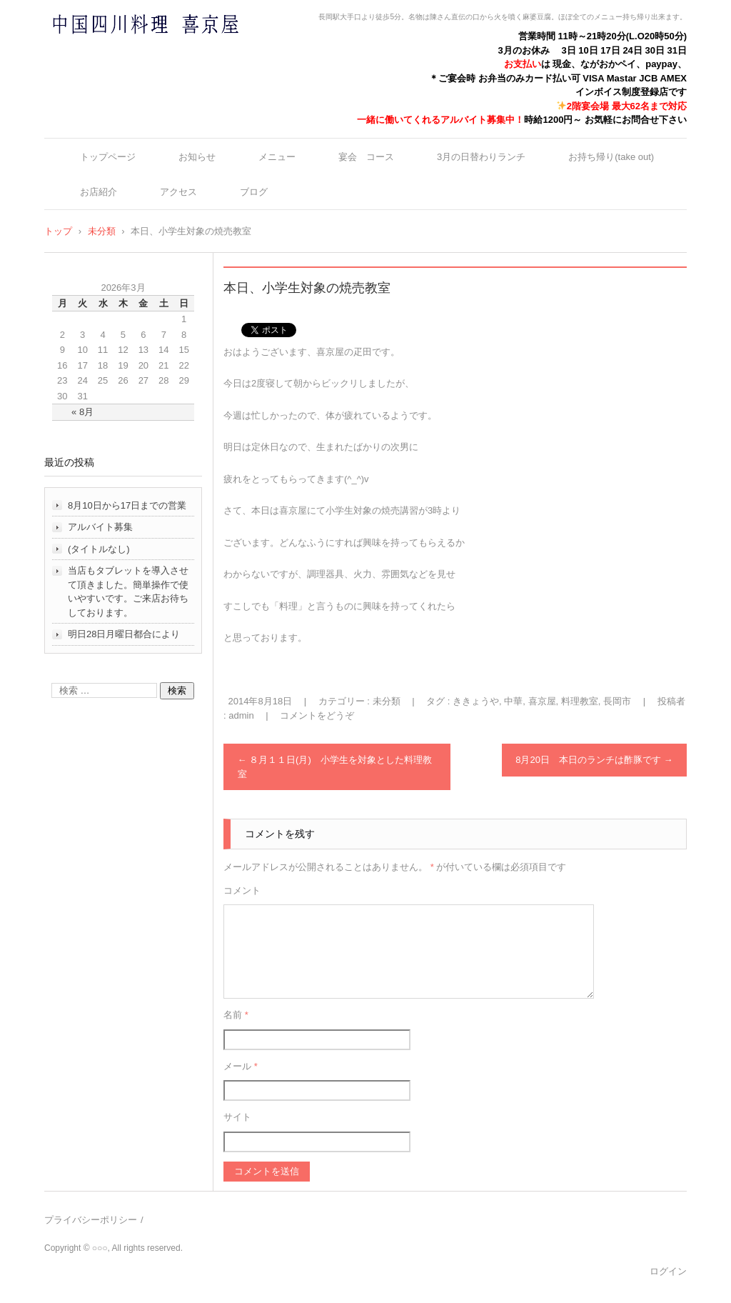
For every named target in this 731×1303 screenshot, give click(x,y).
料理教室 (579, 701)
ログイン (668, 1271)
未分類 (386, 701)
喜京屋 (542, 701)
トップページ (108, 156)
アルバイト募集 (100, 526)
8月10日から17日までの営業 (127, 505)
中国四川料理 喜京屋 (107, 52)
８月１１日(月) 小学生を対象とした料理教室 (335, 766)
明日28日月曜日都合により (124, 634)
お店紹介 (98, 191)
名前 (235, 1014)
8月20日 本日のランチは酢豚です (593, 759)
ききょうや (476, 701)
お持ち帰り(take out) (611, 156)
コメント (242, 890)
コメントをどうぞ (317, 715)
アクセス (178, 191)
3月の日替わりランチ (481, 156)
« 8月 (82, 411)
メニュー (277, 156)
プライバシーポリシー (90, 1219)
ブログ (254, 191)
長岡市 (617, 701)
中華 (513, 701)
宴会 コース (366, 156)
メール (240, 1066)
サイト (237, 1117)
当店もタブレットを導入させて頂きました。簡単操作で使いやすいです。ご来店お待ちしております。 (128, 591)
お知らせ (197, 156)
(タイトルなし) (99, 549)
